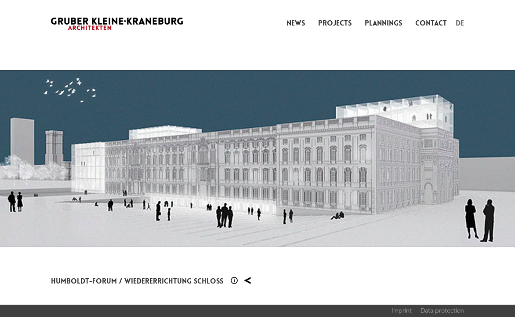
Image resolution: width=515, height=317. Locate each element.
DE (460, 23)
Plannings (383, 23)
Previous (129, 158)
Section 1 (234, 280)
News (296, 23)
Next (386, 158)
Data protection (442, 310)
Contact (431, 23)
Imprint (402, 310)
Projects (335, 23)
